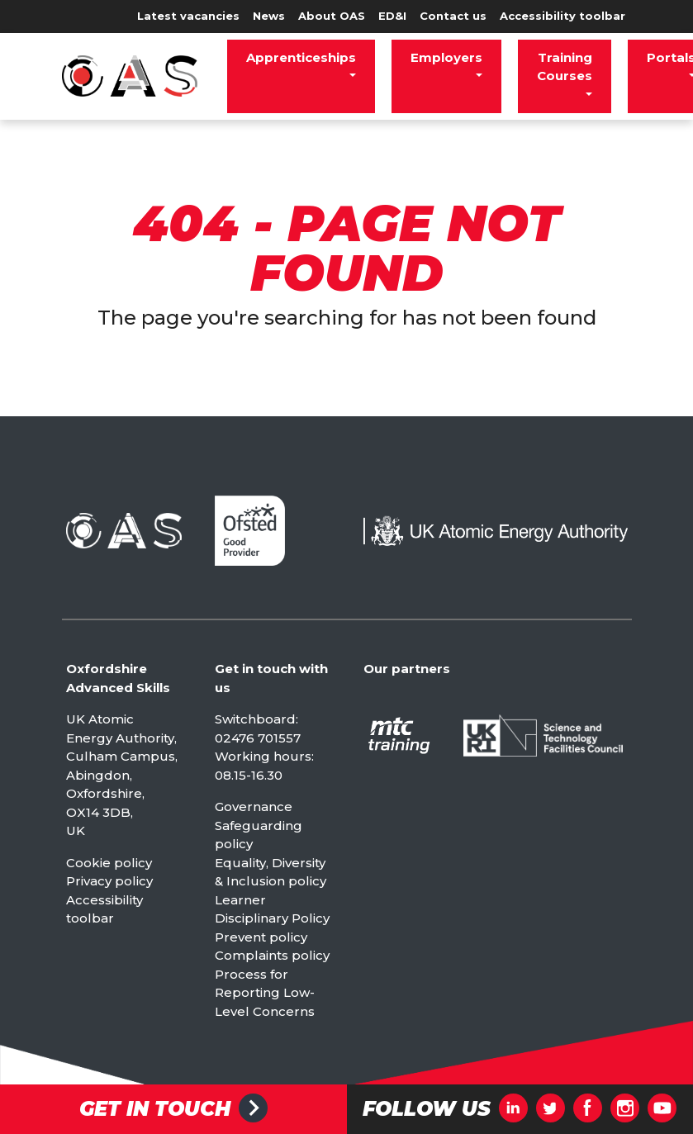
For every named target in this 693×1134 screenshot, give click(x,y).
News (269, 15)
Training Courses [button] (564, 67)
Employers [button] (446, 57)
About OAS (331, 15)
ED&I (392, 15)
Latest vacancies (188, 15)
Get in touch (154, 1109)
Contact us (453, 15)
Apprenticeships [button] (301, 57)
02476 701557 (258, 738)
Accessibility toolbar (562, 15)
